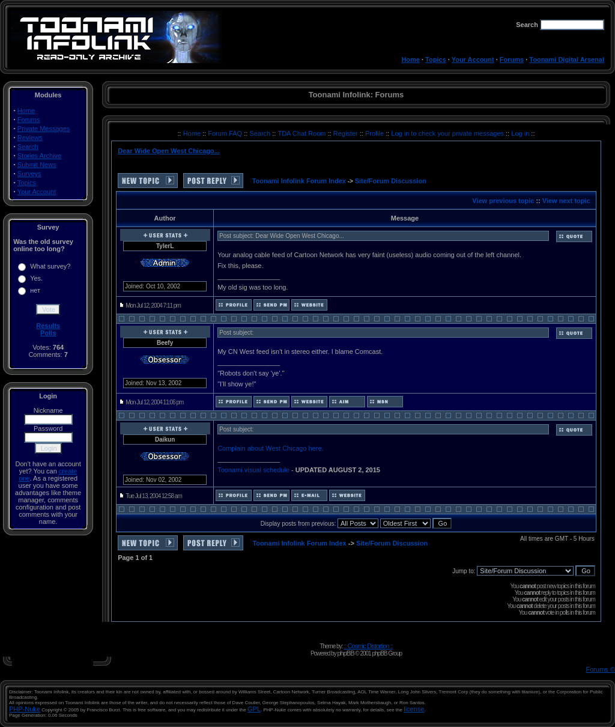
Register (346, 133)
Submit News (36, 164)
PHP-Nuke (24, 709)
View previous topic (503, 200)
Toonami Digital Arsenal (566, 59)
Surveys (29, 173)
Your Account (473, 59)
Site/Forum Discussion (390, 180)
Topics (435, 59)
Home (410, 59)
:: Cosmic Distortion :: (368, 645)
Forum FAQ (226, 133)
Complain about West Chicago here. (270, 448)
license (414, 709)
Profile (375, 133)
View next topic (566, 200)
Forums (512, 59)
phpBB (345, 653)
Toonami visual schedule (253, 469)
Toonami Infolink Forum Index (299, 180)
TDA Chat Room (302, 133)
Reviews (30, 137)
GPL (254, 709)
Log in (520, 133)
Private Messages (43, 128)
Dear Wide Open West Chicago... (169, 150)
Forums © (600, 669)
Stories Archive (39, 155)
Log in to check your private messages (448, 133)
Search (27, 146)
